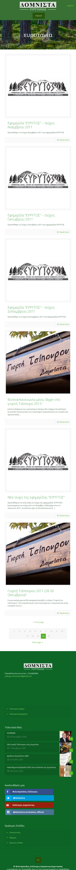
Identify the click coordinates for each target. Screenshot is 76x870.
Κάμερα (12, 827)
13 (38, 636)
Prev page (38, 622)
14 (43, 636)
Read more (64, 140)
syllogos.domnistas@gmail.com (18, 676)
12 (33, 636)
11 (27, 636)
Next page (38, 642)
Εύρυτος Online (16, 832)
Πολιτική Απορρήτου (18, 714)
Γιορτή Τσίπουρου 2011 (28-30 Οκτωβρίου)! (31, 593)
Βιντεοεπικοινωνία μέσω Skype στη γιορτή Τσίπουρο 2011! (34, 401)
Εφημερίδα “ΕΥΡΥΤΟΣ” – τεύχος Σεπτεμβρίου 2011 (31, 309)
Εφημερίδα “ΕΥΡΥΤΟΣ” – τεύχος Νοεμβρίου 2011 (31, 125)
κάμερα (38, 15)
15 (49, 636)
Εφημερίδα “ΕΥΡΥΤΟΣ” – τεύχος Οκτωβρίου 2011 (31, 217)
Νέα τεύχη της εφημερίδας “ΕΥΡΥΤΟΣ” (36, 497)
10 (62, 631)
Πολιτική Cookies (16, 709)
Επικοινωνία (14, 822)
